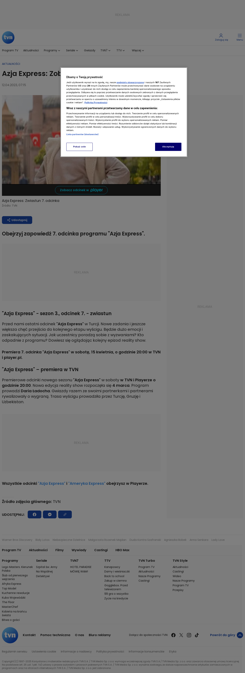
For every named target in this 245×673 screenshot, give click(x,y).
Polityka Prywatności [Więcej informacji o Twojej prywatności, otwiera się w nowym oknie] (95, 102)
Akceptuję (168, 146)
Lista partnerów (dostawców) (82, 134)
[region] (123, 112)
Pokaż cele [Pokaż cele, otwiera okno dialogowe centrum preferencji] (79, 146)
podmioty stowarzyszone (130, 82)
